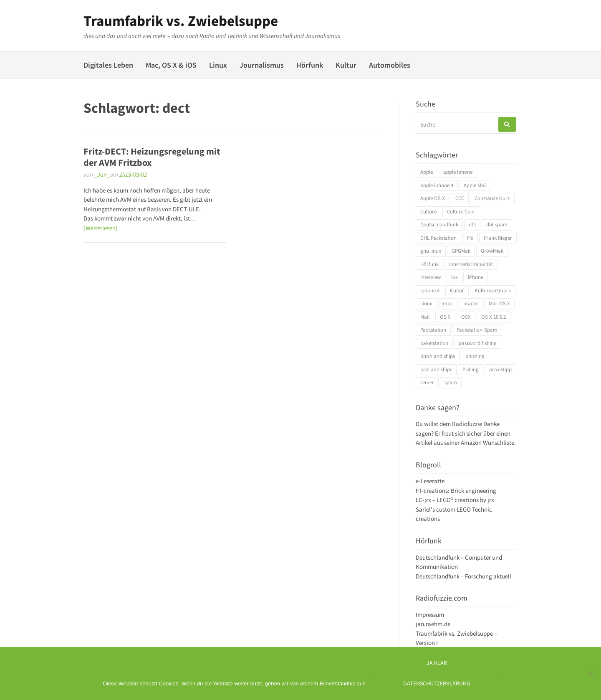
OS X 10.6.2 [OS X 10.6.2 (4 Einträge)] (493, 316)
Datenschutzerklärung (436, 683)
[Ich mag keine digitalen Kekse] (590, 674)
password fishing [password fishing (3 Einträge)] (478, 343)
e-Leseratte (430, 481)
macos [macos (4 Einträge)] (470, 303)
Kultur (346, 65)
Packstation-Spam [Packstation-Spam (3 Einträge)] (477, 329)
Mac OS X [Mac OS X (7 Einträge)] (499, 303)
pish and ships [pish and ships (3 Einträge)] (436, 369)
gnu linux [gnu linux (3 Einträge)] (430, 250)
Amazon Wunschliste (487, 442)
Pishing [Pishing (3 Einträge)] (470, 369)
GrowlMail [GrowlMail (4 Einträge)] (492, 250)
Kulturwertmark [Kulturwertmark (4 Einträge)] (493, 290)
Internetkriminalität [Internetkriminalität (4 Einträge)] (471, 264)
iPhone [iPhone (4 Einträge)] (475, 277)
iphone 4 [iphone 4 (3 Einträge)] (429, 290)
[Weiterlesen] (100, 228)
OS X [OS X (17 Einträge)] (445, 316)
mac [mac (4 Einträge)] (448, 303)
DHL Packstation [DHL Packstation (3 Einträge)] (438, 237)
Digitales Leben (108, 65)
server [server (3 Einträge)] (427, 382)
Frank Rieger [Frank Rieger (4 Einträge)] (498, 237)
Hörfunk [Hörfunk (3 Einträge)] (429, 264)
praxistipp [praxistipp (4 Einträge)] (500, 369)
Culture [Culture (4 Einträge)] (428, 211)
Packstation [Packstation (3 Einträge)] (433, 329)
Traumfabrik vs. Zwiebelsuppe (180, 21)
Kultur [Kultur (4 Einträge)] (457, 290)
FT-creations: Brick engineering (456, 491)
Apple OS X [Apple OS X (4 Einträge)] (432, 198)
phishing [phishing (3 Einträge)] (475, 356)
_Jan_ (102, 174)
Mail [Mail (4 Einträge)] (424, 316)
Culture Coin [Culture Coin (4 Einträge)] (461, 211)
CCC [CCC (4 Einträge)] (459, 198)
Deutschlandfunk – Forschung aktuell (463, 576)
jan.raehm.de (433, 624)
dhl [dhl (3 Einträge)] (472, 224)
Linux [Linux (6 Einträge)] (426, 303)
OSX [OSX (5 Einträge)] (466, 316)
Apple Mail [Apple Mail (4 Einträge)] (475, 185)
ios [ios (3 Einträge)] (454, 277)
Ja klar (437, 663)
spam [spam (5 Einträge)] (450, 382)
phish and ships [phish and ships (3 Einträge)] (437, 356)
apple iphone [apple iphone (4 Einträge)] (457, 171)
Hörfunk (309, 65)
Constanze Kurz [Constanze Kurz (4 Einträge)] (492, 198)
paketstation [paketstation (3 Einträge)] (434, 343)
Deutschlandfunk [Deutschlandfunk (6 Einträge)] (439, 224)
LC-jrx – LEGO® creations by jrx (455, 500)
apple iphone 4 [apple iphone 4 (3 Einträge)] (436, 185)
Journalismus (262, 65)
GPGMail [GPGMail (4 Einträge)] (461, 250)
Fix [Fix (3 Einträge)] (470, 237)
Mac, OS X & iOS (171, 65)
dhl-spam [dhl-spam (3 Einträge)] (497, 224)
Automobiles (389, 65)
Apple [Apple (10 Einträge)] (426, 171)
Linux (218, 65)
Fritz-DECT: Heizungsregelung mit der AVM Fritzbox (151, 156)
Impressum (430, 615)
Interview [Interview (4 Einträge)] (430, 277)
